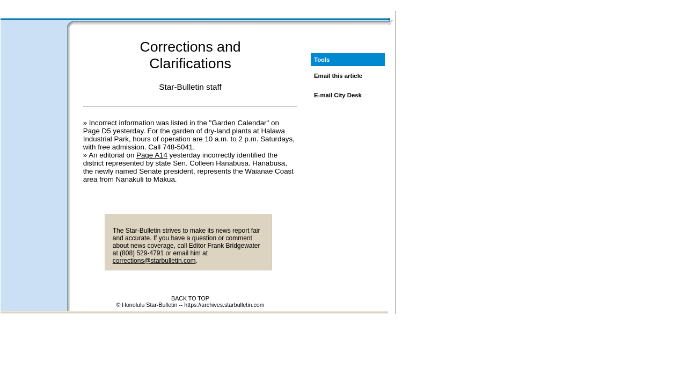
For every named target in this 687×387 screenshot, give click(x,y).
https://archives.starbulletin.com (224, 305)
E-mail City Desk (338, 95)
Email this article (338, 76)
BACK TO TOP (190, 298)
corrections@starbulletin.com (154, 260)
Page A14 (151, 155)
